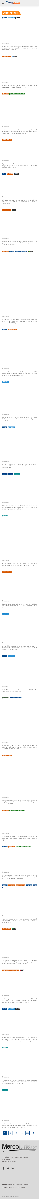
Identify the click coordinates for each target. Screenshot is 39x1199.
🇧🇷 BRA (14, 210)
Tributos (29, 885)
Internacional (7, 139)
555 (27, 1133)
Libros (12, 251)
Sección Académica (21, 251)
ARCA (4, 173)
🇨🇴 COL (22, 970)
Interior (16, 474)
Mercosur (6, 697)
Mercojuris (5, 43)
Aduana (5, 474)
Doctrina (5, 93)
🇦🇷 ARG (18, 17)
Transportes (6, 56)
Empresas (11, 17)
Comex (4, 17)
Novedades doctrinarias (17, 93)
